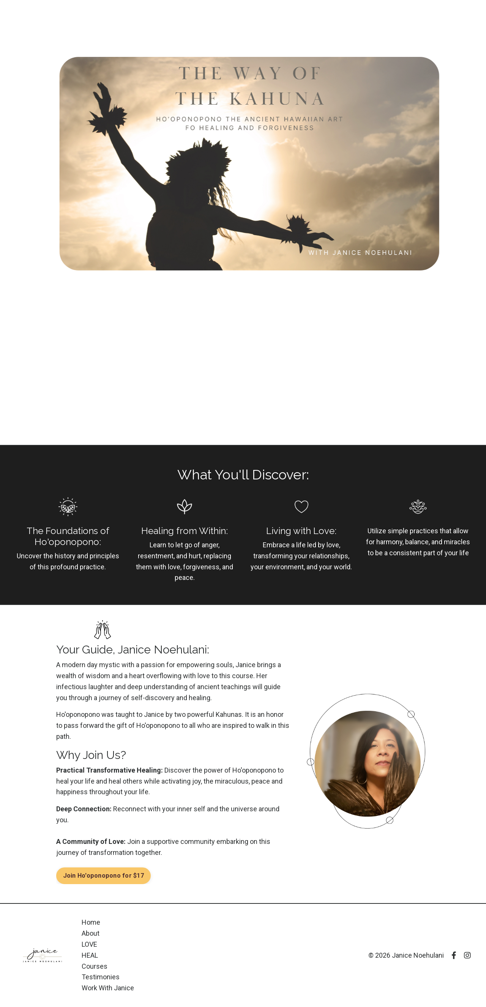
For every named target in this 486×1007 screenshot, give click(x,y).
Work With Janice (108, 988)
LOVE (89, 944)
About (90, 933)
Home (91, 922)
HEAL (90, 955)
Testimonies (101, 977)
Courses (94, 966)
